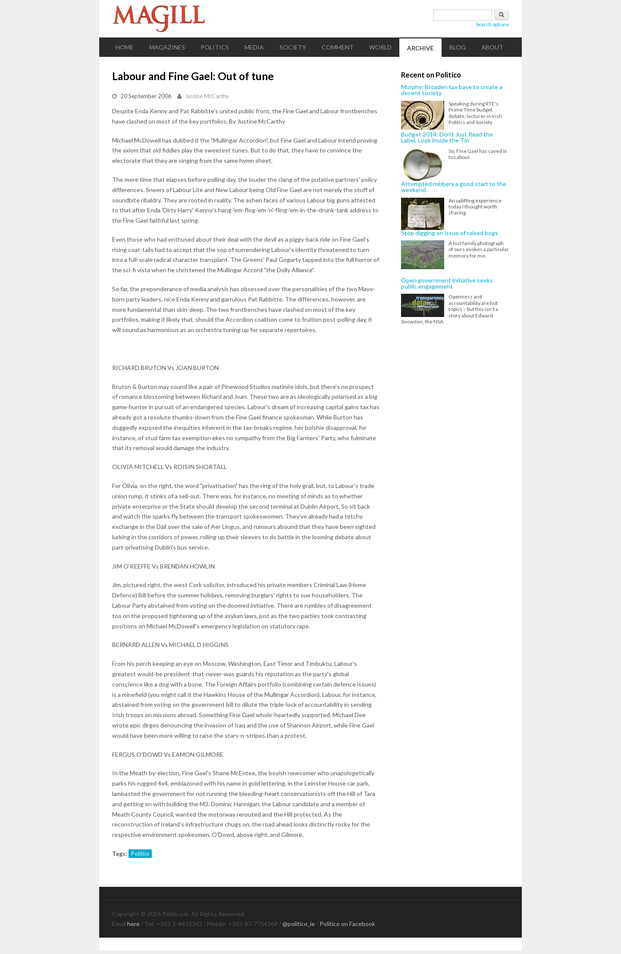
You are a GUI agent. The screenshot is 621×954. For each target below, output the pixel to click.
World (380, 47)
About (492, 47)
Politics (215, 47)
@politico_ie (298, 923)
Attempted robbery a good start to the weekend (453, 187)
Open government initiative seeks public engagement (447, 283)
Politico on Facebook (347, 923)
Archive (420, 48)
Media (254, 47)
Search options (492, 24)
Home (125, 47)
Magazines (167, 47)
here (133, 923)
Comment (338, 47)
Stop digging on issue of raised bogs (449, 233)
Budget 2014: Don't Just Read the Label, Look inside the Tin (447, 137)
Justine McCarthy (207, 96)
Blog (457, 47)
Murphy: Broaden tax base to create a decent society (451, 90)
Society (292, 47)
